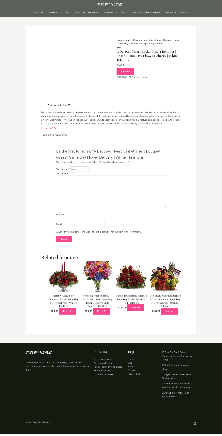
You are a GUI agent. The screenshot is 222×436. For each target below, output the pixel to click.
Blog (130, 365)
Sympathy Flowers (114, 12)
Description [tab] (54, 105)
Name (60, 216)
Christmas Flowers (86, 12)
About (131, 368)
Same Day (37, 12)
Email (59, 226)
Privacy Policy (135, 376)
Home (120, 39)
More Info (125, 71)
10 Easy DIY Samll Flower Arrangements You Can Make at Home (178, 358)
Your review (63, 173)
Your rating (62, 169)
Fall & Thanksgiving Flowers (108, 369)
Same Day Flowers (42, 424)
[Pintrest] (194, 426)
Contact (132, 372)
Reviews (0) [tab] (66, 105)
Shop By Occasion (178, 12)
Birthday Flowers (59, 12)
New (127, 39)
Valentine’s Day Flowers (145, 12)
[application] (188, 12)
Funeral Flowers (102, 372)
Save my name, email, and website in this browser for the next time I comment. (100, 234)
